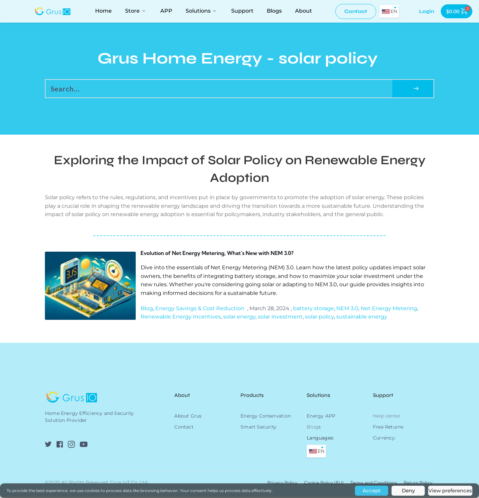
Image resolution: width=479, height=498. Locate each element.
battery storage (313, 310)
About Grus (188, 417)
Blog (147, 310)
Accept (372, 490)
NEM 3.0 (347, 310)
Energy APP (321, 417)
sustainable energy (361, 318)
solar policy (319, 318)
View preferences (450, 490)
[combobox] (389, 11)
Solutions (318, 396)
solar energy (239, 318)
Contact (183, 428)
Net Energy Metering (389, 310)
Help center (386, 417)
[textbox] (389, 11)
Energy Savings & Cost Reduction (199, 310)
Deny (408, 490)
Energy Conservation (265, 417)
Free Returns (388, 428)
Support (383, 396)
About (182, 396)
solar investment (280, 318)
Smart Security (258, 428)
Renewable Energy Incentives (181, 318)
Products (252, 396)
